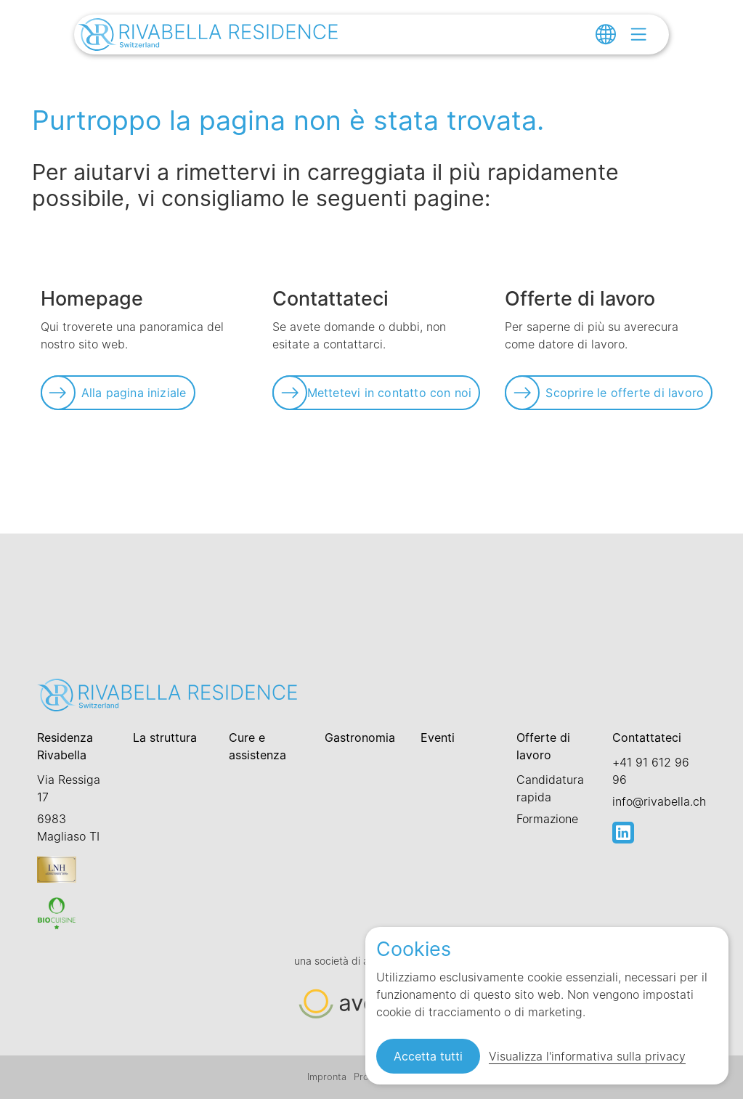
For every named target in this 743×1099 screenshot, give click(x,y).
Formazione (547, 819)
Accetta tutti (428, 1056)
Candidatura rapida (550, 788)
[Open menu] (638, 34)
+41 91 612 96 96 (650, 771)
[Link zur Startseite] (208, 36)
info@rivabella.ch (659, 801)
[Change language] (605, 34)
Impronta (326, 1076)
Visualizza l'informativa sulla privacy (587, 1056)
